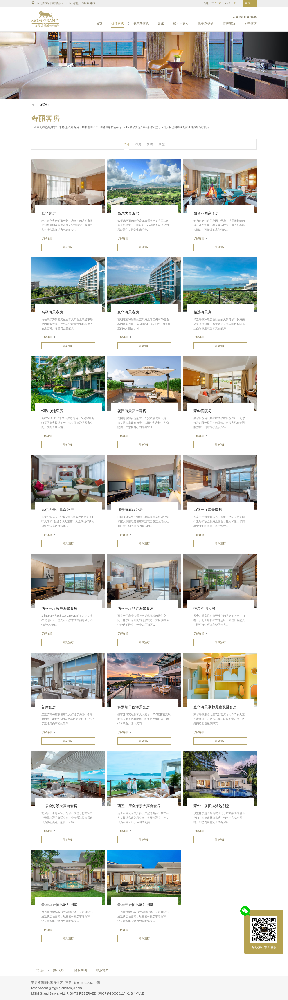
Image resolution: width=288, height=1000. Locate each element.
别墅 (161, 144)
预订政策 (59, 970)
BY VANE (137, 993)
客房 (138, 144)
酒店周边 (229, 24)
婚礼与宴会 (181, 24)
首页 (99, 24)
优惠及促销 (206, 24)
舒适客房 (117, 24)
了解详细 (48, 238)
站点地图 (102, 970)
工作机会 (37, 970)
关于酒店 (250, 24)
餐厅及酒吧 (141, 24)
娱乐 (161, 24)
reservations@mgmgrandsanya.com (56, 988)
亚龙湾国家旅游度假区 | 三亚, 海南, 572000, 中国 (63, 3)
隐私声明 (80, 970)
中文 (248, 3)
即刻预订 (68, 247)
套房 (150, 144)
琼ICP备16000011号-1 (114, 993)
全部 (126, 144)
